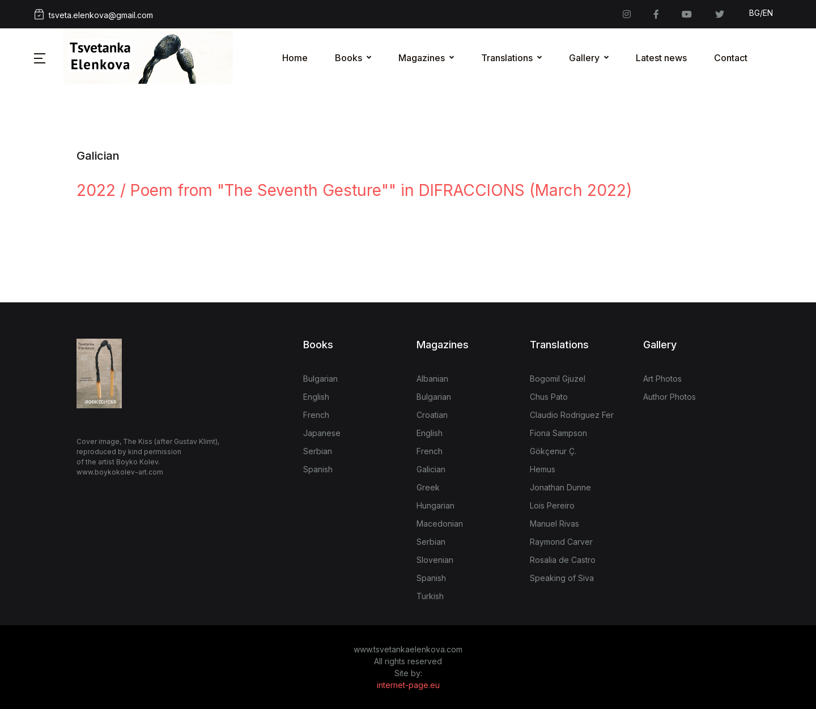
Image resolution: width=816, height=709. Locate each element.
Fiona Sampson (558, 433)
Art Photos (662, 378)
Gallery (584, 57)
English (316, 397)
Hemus (542, 469)
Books (348, 57)
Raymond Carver (561, 541)
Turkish (430, 596)
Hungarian (435, 505)
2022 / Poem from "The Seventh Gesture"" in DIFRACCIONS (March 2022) (354, 190)
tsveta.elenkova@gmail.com (93, 14)
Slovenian (434, 560)
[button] (39, 57)
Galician (430, 469)
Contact (730, 57)
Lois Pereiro (552, 505)
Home (295, 57)
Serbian (317, 451)
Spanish (318, 469)
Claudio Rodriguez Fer (572, 415)
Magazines (421, 57)
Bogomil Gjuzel (557, 378)
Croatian (432, 415)
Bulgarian (320, 378)
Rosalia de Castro (563, 560)
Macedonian (439, 523)
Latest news (661, 57)
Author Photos (669, 397)
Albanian (432, 378)
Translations (507, 57)
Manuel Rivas (554, 523)
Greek (428, 487)
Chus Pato (549, 397)
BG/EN (761, 13)
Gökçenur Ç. (553, 451)
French (316, 415)
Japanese (322, 433)
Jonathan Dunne (560, 487)
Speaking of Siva (562, 578)
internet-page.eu (408, 685)
